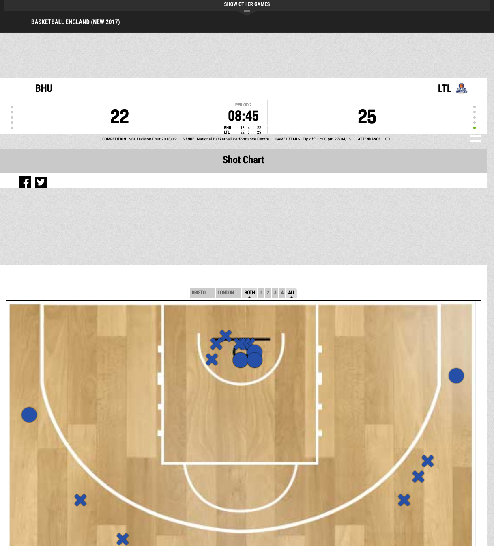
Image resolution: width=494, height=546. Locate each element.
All (291, 293)
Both (249, 293)
